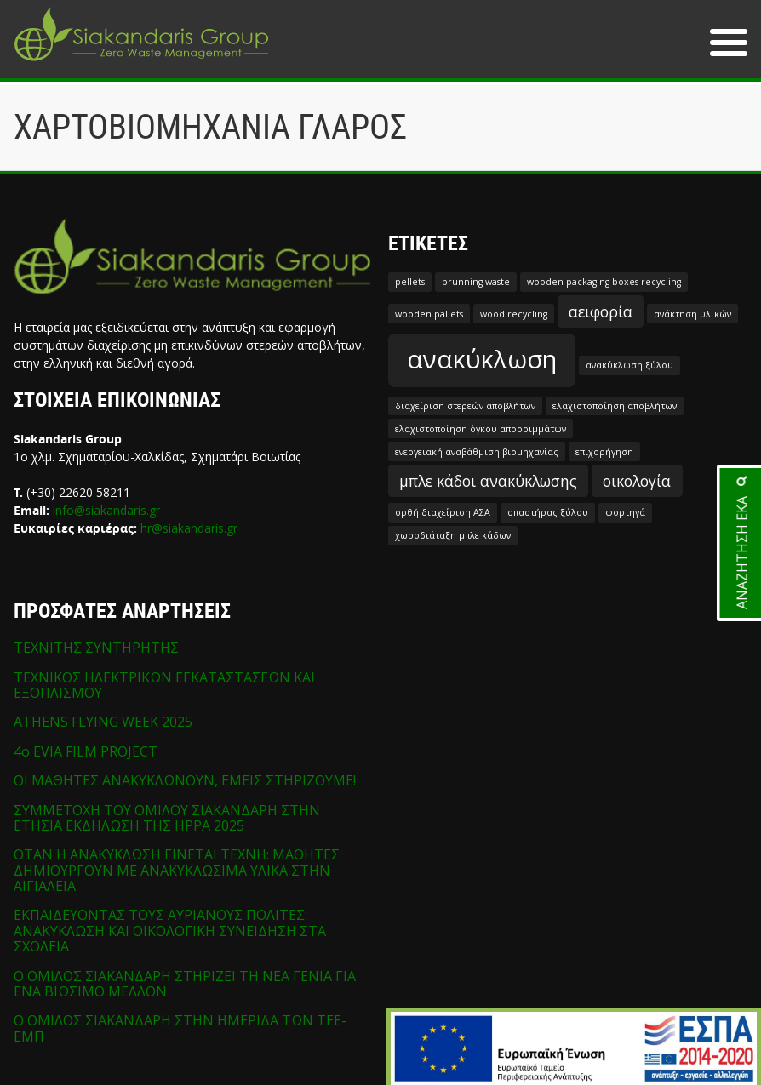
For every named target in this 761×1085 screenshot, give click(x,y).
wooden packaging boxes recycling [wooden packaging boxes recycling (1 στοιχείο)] (604, 282)
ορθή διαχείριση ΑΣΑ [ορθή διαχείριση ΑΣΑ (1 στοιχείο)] (442, 512)
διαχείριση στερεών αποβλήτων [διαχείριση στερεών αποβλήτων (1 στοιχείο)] (465, 406)
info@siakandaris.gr (106, 510)
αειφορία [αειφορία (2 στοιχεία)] (600, 311)
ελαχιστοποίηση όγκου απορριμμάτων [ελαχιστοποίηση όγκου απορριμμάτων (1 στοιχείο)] (480, 429)
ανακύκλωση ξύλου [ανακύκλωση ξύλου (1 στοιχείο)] (629, 365)
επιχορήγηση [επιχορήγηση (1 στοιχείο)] (604, 452)
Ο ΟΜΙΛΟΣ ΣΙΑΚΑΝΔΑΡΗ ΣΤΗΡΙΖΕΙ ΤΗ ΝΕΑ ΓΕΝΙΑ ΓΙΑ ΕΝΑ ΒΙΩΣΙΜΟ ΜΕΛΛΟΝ (185, 984)
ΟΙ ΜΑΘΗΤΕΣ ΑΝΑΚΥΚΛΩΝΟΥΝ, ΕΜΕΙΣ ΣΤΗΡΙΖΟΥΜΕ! (185, 780)
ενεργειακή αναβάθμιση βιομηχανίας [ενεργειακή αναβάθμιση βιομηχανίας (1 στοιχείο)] (476, 452)
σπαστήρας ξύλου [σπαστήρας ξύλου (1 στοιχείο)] (547, 512)
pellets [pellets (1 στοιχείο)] (410, 282)
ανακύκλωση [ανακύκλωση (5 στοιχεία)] (482, 359)
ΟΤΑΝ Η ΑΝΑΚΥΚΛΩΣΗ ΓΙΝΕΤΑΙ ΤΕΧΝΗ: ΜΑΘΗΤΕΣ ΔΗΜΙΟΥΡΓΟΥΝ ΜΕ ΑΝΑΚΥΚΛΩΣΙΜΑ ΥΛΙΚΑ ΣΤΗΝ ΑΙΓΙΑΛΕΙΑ (177, 870)
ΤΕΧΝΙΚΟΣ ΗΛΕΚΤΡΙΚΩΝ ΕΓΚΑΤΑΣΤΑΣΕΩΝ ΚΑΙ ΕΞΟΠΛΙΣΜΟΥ (164, 685)
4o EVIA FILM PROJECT (85, 751)
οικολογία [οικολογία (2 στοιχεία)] (637, 481)
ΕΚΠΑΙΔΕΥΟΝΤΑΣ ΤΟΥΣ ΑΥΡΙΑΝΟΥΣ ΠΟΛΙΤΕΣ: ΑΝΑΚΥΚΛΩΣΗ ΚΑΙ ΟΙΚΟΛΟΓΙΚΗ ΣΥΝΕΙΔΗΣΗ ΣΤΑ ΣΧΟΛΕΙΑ (170, 930)
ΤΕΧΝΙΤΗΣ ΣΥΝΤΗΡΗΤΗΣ (96, 647)
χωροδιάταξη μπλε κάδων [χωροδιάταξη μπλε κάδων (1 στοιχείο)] (453, 535)
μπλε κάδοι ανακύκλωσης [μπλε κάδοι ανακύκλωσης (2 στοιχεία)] (488, 481)
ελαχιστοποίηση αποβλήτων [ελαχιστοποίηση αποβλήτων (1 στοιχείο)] (614, 406)
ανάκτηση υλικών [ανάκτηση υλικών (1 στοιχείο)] (692, 314)
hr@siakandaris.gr (188, 528)
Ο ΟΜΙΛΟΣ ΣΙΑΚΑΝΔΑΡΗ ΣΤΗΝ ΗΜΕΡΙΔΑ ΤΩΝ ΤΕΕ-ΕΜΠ (180, 1028)
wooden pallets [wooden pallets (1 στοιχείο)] (429, 314)
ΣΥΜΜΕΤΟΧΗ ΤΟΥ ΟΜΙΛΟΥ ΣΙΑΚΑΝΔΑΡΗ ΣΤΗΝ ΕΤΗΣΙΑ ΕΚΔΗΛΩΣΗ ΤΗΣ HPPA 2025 (167, 818)
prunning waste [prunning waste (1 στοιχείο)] (476, 282)
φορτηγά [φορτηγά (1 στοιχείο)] (625, 512)
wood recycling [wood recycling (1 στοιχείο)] (513, 314)
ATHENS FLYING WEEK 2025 (103, 721)
